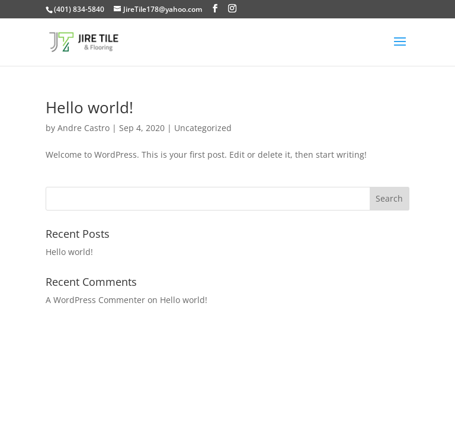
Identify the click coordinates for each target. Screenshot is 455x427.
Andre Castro (83, 127)
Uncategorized (203, 127)
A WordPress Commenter (95, 299)
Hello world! (89, 107)
